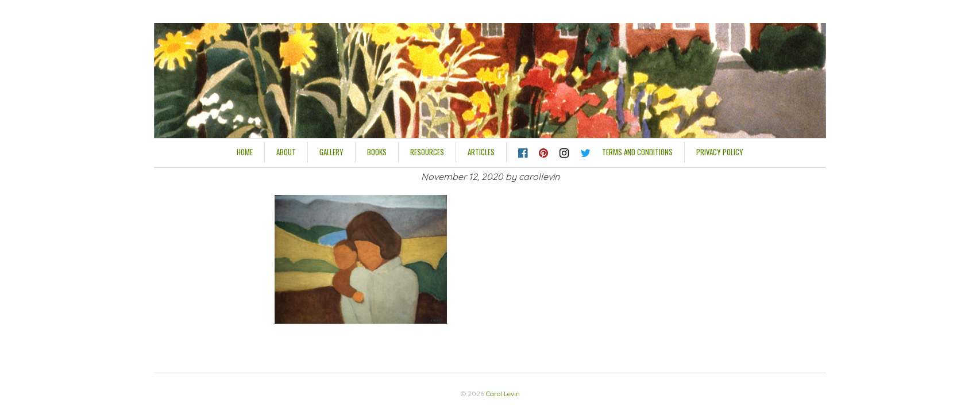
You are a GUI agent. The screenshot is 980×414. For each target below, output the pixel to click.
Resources (427, 152)
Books (377, 152)
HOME (245, 152)
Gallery (331, 152)
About (286, 152)
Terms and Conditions (637, 152)
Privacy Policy (719, 152)
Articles (481, 152)
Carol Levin (503, 393)
